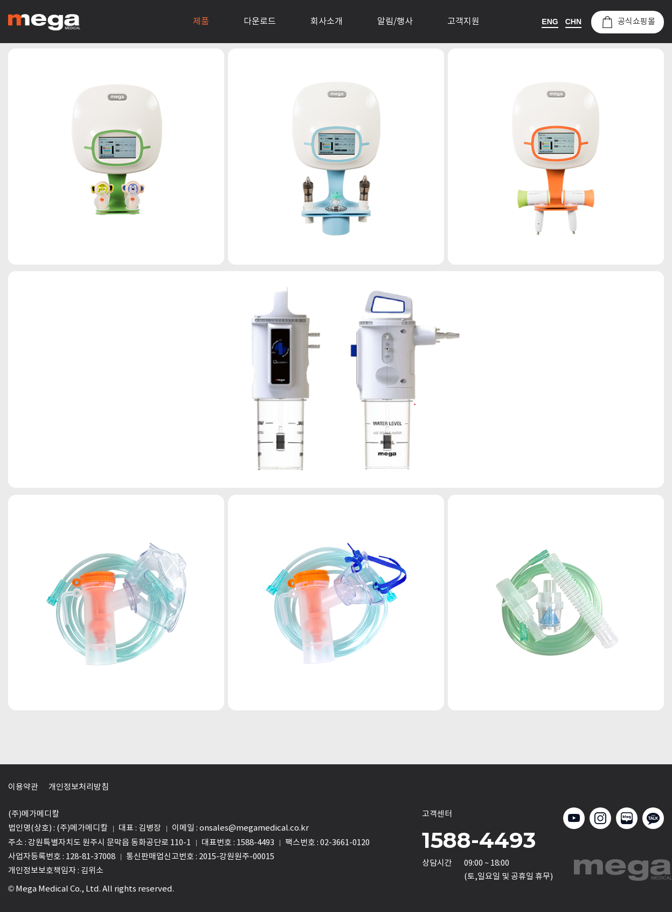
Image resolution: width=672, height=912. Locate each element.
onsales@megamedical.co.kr (254, 828)
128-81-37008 (90, 856)
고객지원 (463, 21)
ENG (550, 21)
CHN (573, 21)
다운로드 (260, 21)
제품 (201, 21)
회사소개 (326, 21)
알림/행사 (395, 21)
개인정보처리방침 (79, 787)
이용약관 (23, 787)
